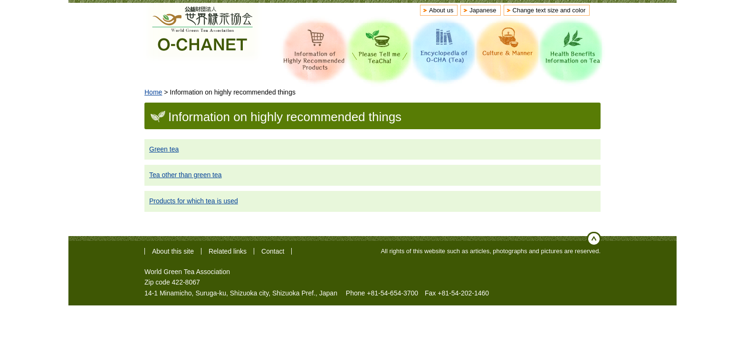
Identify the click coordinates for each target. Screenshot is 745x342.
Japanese (482, 10)
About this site (173, 251)
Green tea (164, 149)
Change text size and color (549, 10)
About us (441, 10)
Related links (228, 251)
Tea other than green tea (185, 175)
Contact (272, 251)
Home (153, 92)
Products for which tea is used (193, 201)
